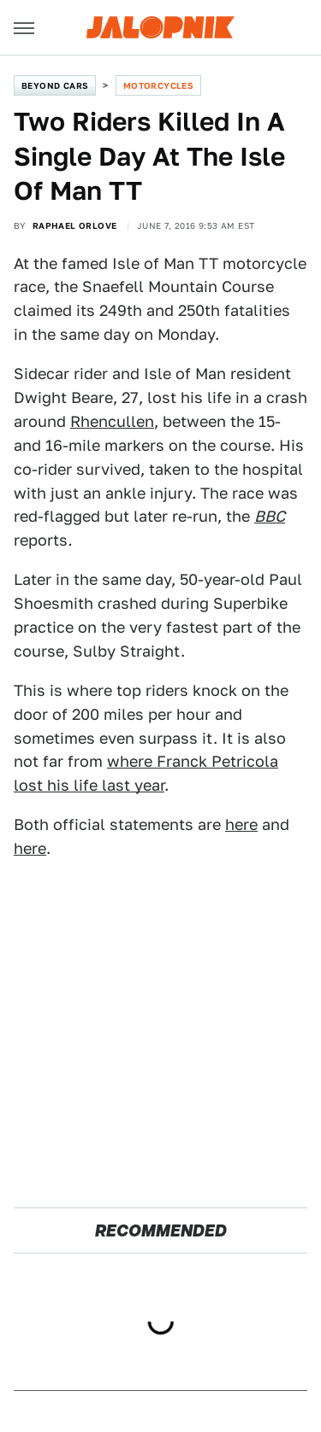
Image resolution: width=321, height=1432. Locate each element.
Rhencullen (112, 421)
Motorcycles (158, 85)
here (241, 824)
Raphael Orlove (75, 225)
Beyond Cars (54, 85)
